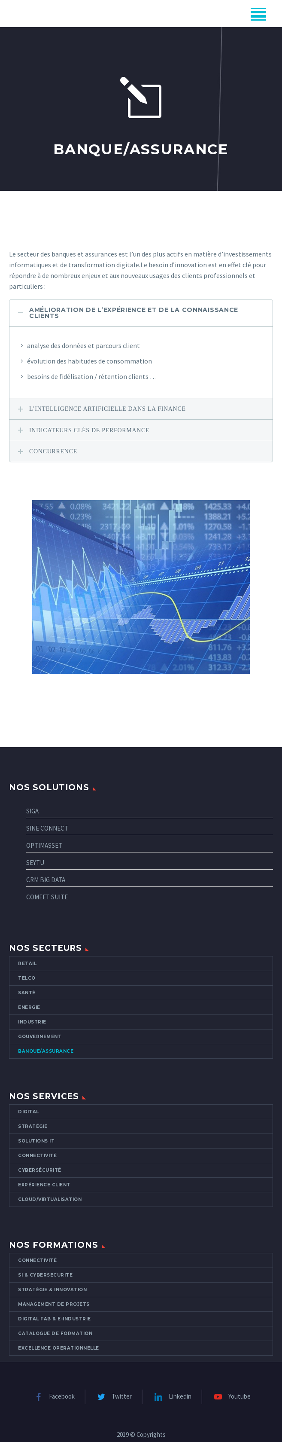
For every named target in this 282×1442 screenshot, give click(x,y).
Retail (27, 963)
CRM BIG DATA (45, 880)
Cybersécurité (39, 1170)
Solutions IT (36, 1141)
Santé (27, 993)
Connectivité (37, 1155)
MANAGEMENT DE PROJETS (54, 1304)
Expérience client (44, 1185)
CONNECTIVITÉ (37, 1260)
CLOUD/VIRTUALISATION (50, 1199)
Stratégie (33, 1126)
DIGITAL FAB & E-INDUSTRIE (54, 1319)
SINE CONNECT (47, 828)
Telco (27, 978)
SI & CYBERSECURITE (45, 1275)
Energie (29, 1007)
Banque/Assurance (45, 1051)
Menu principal (258, 14)
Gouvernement (39, 1036)
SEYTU (35, 862)
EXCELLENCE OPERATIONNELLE (58, 1348)
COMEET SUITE (47, 897)
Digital (28, 1112)
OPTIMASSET (44, 845)
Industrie (32, 1022)
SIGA (32, 811)
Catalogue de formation (55, 1333)
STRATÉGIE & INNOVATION (52, 1289)
